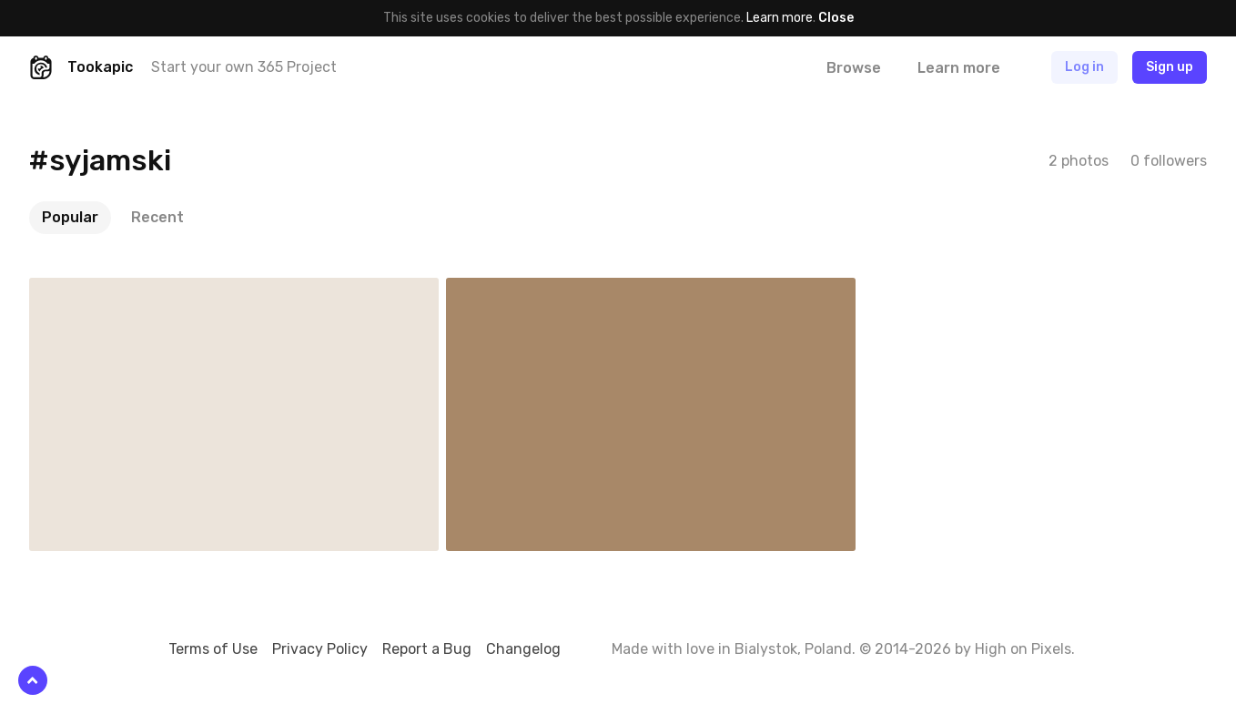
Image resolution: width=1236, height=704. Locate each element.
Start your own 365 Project (244, 67)
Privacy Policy (320, 649)
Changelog (523, 649)
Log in (1084, 67)
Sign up (1169, 67)
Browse (853, 68)
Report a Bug (426, 649)
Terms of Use (213, 649)
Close (836, 18)
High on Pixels (1023, 649)
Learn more (779, 18)
